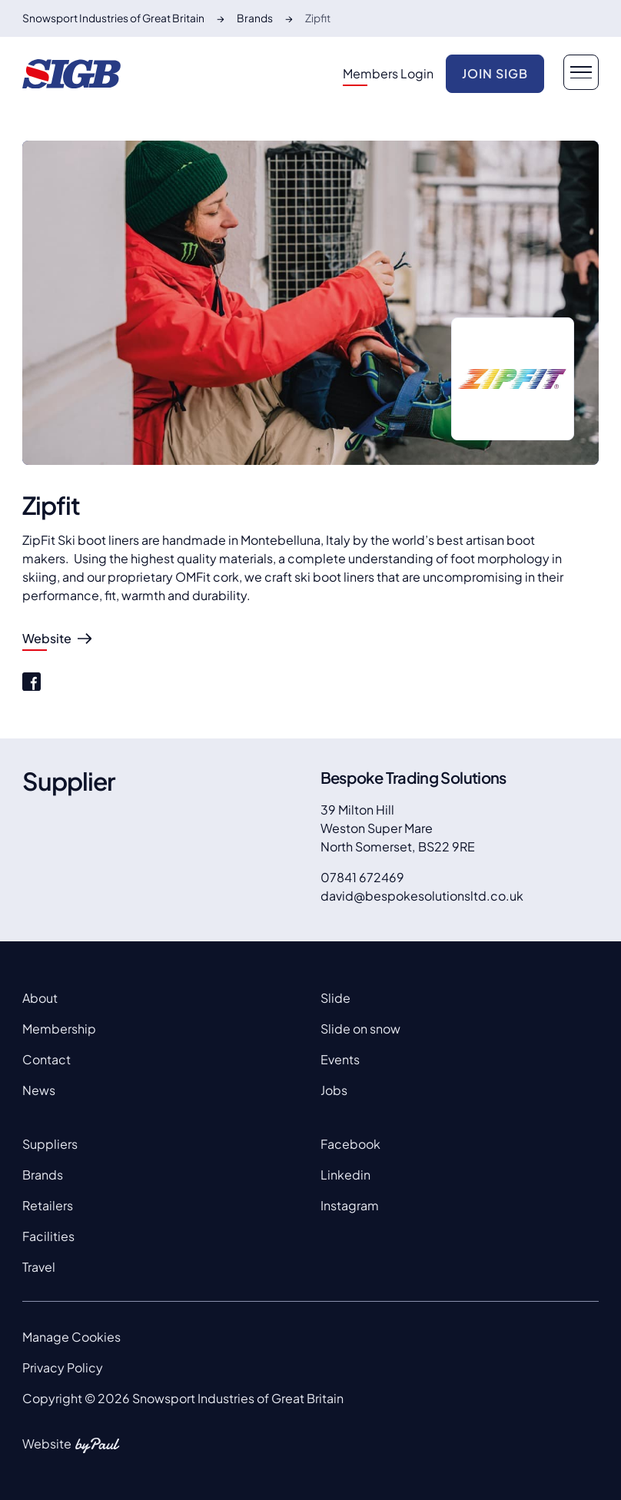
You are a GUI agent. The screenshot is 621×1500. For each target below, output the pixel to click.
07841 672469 (362, 877)
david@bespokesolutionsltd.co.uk (421, 896)
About (40, 998)
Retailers (47, 1205)
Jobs (333, 1090)
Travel (38, 1267)
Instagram (349, 1205)
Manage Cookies (71, 1337)
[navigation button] (581, 72)
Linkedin (345, 1174)
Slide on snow (360, 1028)
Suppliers (50, 1144)
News (38, 1090)
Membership (59, 1028)
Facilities (48, 1236)
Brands (42, 1174)
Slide (335, 998)
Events (340, 1059)
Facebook (350, 1144)
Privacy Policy (62, 1367)
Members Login (388, 73)
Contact (46, 1059)
